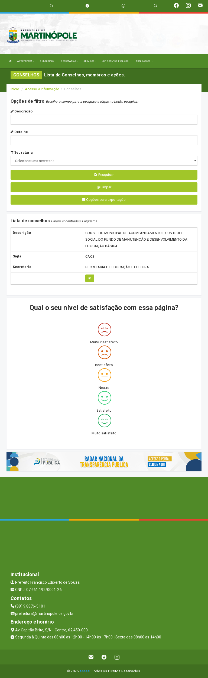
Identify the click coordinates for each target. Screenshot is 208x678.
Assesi (84, 671)
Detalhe (19, 132)
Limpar (104, 187)
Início (15, 89)
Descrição (21, 111)
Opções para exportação (104, 200)
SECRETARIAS (69, 61)
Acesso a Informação (42, 89)
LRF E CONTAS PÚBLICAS (116, 61)
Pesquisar (104, 175)
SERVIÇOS (89, 61)
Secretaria (22, 152)
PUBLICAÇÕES (144, 61)
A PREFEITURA (25, 61)
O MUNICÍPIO (48, 61)
